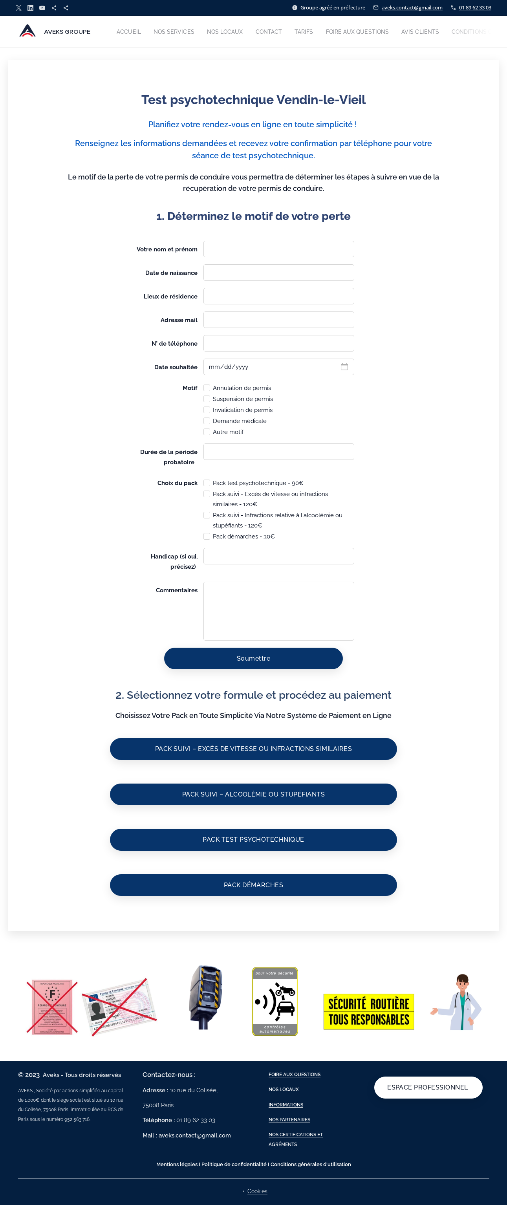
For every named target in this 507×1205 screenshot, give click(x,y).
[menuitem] (132, 32)
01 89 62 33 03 (475, 7)
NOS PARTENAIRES (289, 1120)
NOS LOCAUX (283, 1090)
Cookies (257, 1191)
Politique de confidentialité (234, 1164)
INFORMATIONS (285, 1105)
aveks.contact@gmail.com (412, 7)
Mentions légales (177, 1164)
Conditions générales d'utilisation (311, 1164)
